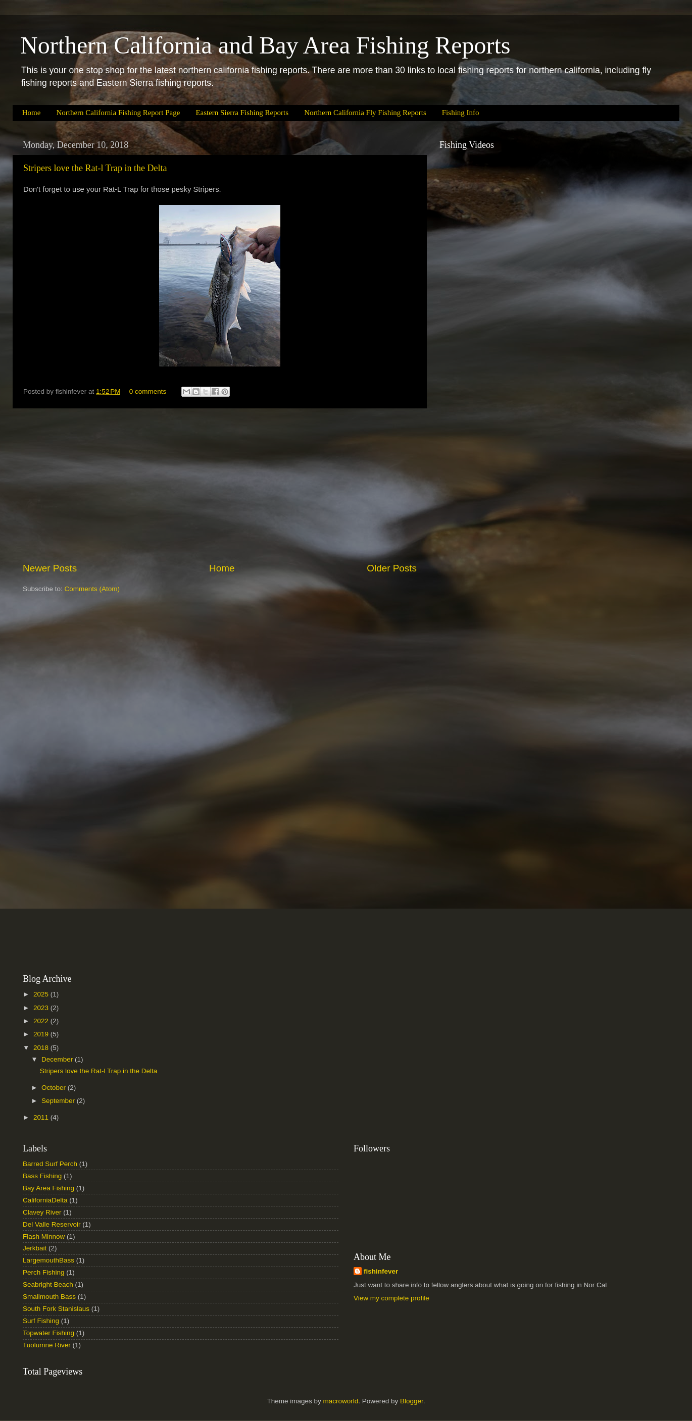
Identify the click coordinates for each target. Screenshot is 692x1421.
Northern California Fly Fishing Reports (365, 113)
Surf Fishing (41, 1321)
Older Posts (392, 568)
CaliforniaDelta (45, 1200)
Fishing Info (460, 113)
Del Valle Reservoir (52, 1224)
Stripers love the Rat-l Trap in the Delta (95, 168)
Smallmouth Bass (49, 1296)
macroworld (341, 1401)
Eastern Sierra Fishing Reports (241, 113)
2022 (42, 1021)
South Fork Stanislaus (56, 1308)
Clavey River (42, 1212)
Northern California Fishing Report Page (118, 113)
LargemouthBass (48, 1260)
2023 (42, 1008)
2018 (42, 1047)
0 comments (148, 391)
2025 (42, 994)
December (58, 1059)
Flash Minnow (44, 1236)
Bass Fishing (42, 1176)
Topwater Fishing (48, 1333)
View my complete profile (391, 1298)
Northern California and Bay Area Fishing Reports (265, 45)
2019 (42, 1034)
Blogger (411, 1401)
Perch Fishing (44, 1272)
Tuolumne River (47, 1345)
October (54, 1087)
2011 (42, 1117)
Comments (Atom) (92, 589)
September (59, 1100)
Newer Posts (50, 568)
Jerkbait (34, 1248)
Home (31, 113)
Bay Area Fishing (48, 1188)
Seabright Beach (48, 1284)
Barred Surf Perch (50, 1164)
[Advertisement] (219, 485)
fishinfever (381, 1271)
